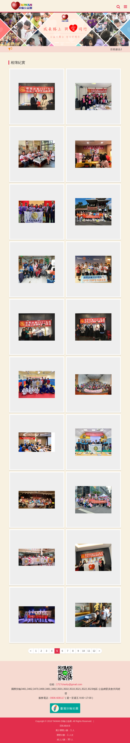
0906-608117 (57, 698)
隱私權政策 (65, 726)
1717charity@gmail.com (69, 684)
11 (88, 651)
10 (83, 651)
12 (94, 651)
